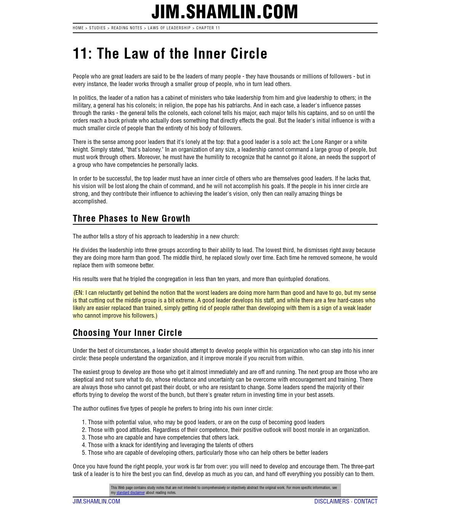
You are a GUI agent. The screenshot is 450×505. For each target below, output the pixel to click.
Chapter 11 (208, 28)
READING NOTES (127, 28)
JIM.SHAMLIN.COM (96, 501)
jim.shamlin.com (225, 11)
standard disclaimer (131, 492)
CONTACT (366, 501)
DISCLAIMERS (331, 501)
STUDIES (97, 28)
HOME (78, 28)
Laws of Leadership (169, 28)
